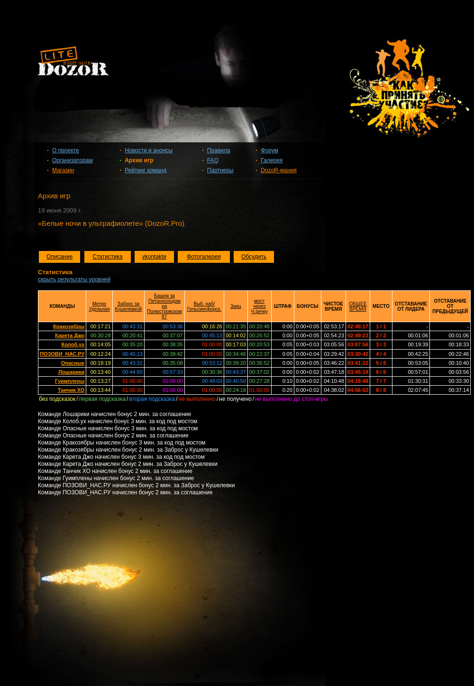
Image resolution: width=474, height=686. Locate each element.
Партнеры (220, 170)
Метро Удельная (99, 306)
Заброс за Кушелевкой (128, 306)
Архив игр (139, 160)
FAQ (213, 160)
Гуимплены (69, 381)
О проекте (65, 150)
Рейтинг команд (145, 170)
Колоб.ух (72, 344)
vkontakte (154, 256)
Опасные (73, 363)
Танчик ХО (71, 390)
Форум (269, 150)
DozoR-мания (278, 170)
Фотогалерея (204, 256)
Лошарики (71, 372)
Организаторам (72, 160)
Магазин (63, 170)
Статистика (107, 256)
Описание (59, 256)
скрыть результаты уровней (74, 279)
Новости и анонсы (149, 150)
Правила (218, 150)
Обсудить (253, 256)
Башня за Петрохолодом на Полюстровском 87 (164, 306)
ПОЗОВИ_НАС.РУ (62, 354)
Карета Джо (69, 335)
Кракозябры (68, 326)
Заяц (235, 306)
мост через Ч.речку (259, 306)
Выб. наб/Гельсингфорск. (204, 306)
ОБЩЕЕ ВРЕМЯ (358, 306)
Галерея (272, 160)
